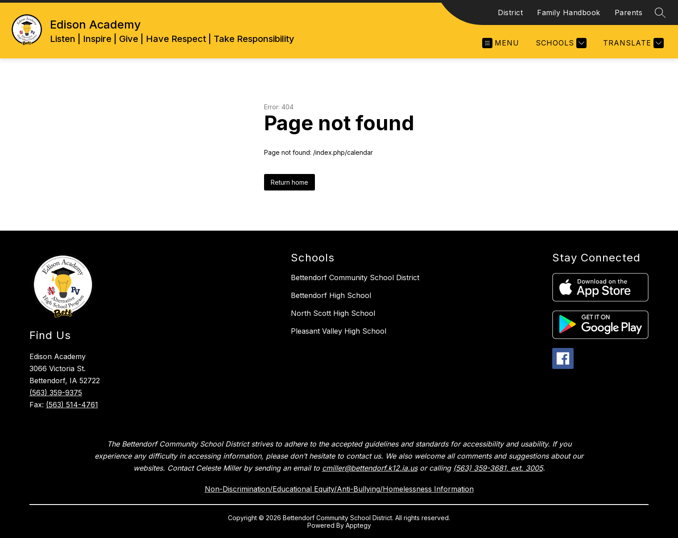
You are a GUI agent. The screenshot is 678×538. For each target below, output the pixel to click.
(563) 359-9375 (55, 392)
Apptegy (358, 525)
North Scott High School (333, 313)
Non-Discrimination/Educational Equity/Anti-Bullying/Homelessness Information (339, 488)
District (510, 12)
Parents (629, 12)
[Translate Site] (632, 43)
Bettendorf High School (331, 295)
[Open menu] (500, 43)
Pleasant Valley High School (338, 331)
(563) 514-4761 (72, 404)
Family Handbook (568, 12)
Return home (289, 182)
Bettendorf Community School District (355, 277)
